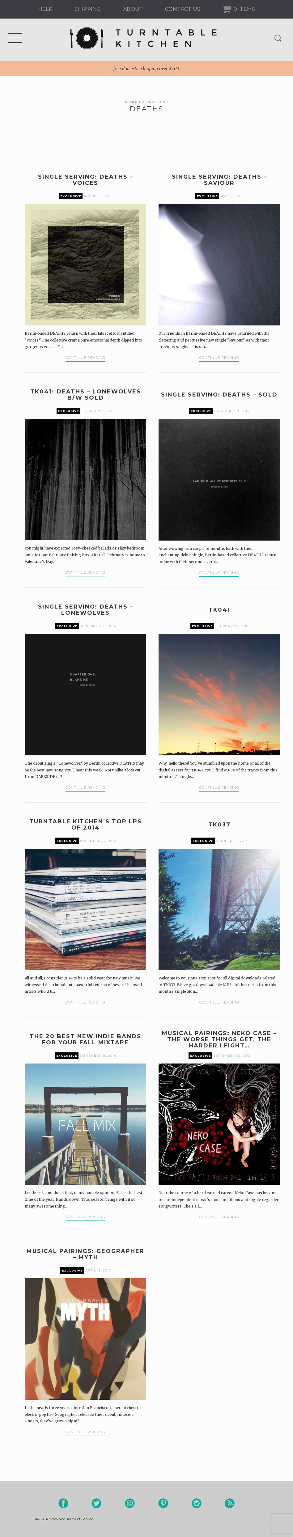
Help (45, 9)
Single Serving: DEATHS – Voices (85, 180)
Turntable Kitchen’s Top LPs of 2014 (85, 824)
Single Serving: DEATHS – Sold (219, 395)
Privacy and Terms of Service (69, 1519)
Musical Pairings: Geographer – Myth (85, 1254)
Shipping (87, 9)
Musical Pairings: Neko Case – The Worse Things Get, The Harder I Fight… (219, 1039)
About (133, 9)
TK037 (219, 825)
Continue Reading (85, 357)
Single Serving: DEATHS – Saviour (219, 180)
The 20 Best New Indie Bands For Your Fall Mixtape (85, 1039)
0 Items (243, 9)
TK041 (219, 610)
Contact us (182, 9)
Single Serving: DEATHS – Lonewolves (85, 610)
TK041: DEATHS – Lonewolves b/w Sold (85, 394)
